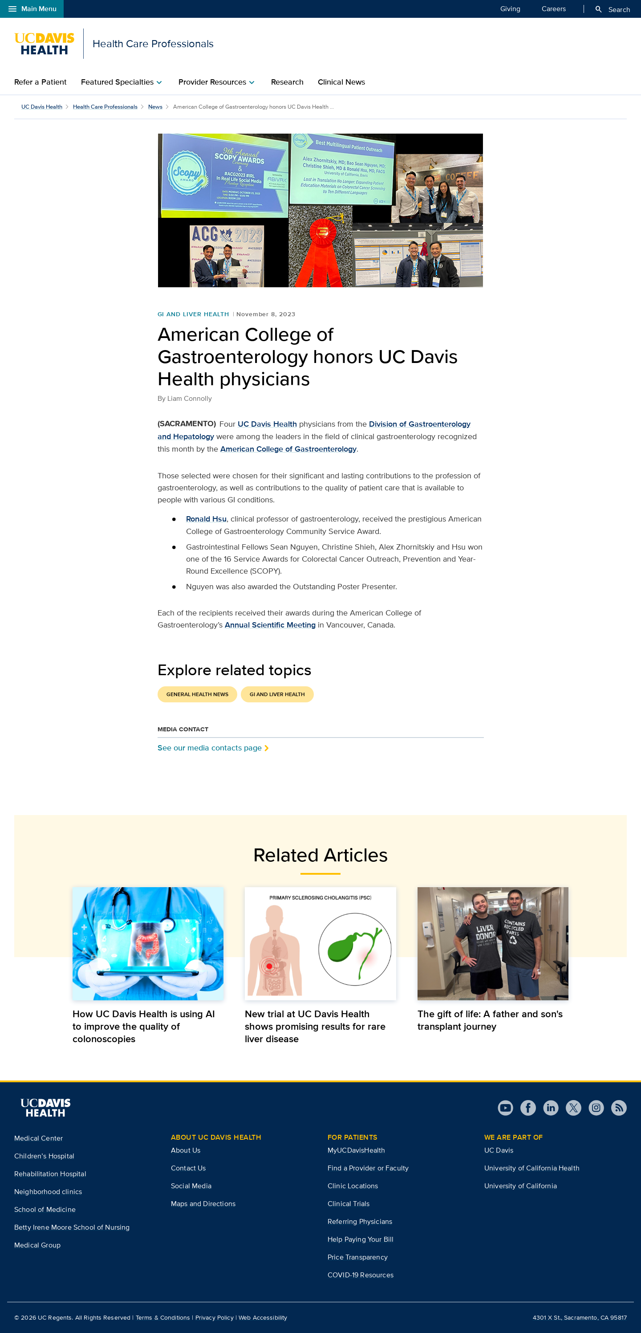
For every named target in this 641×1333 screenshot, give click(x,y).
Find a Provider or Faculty (368, 1168)
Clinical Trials (348, 1203)
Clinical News (341, 82)
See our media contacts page (210, 747)
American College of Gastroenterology (288, 449)
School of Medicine (45, 1209)
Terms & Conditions (163, 1317)
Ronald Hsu (206, 519)
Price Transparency (358, 1257)
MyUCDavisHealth (356, 1150)
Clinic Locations (353, 1186)
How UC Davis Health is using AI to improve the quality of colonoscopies (144, 1026)
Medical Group (37, 1245)
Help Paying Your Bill (361, 1239)
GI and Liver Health (193, 314)
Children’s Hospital (44, 1156)
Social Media (191, 1186)
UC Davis (498, 1150)
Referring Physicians (360, 1221)
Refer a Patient (40, 82)
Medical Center (38, 1138)
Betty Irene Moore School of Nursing (72, 1227)
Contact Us (188, 1168)
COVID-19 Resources (361, 1275)
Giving (510, 8)
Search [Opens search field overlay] (612, 9)
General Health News (197, 694)
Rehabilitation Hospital (50, 1174)
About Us (185, 1150)
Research (287, 82)
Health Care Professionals (105, 106)
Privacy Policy (214, 1317)
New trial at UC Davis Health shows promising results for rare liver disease (315, 1026)
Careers (554, 8)
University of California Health (532, 1168)
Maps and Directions (203, 1203)
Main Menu (32, 9)
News (155, 106)
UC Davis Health (41, 106)
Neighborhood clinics (48, 1191)
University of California (520, 1186)
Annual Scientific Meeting (270, 625)
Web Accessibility (263, 1317)
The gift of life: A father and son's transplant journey (490, 1020)
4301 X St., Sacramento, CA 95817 (580, 1317)
